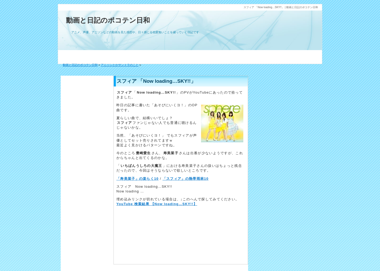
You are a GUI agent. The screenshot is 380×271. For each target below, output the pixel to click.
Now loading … (130, 191)
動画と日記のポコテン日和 (108, 20)
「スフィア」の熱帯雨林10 (185, 179)
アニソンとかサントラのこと (120, 64)
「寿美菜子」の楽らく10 (137, 179)
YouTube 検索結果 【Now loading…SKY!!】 (156, 204)
